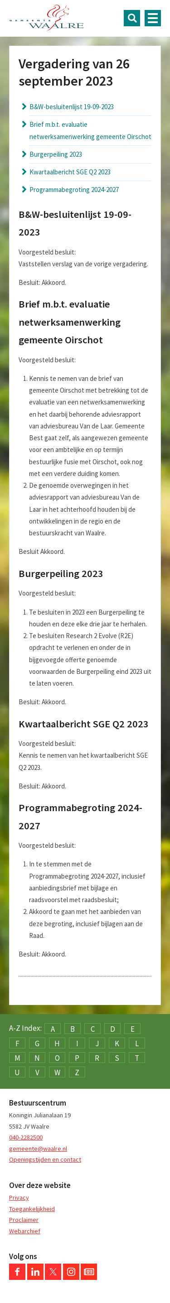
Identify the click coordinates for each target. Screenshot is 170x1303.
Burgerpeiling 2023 (55, 154)
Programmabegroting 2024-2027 (74, 189)
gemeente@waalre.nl (38, 1148)
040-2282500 (26, 1137)
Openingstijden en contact (45, 1159)
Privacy (19, 1197)
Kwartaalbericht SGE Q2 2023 (70, 172)
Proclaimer (24, 1220)
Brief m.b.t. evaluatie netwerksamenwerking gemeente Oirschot (90, 130)
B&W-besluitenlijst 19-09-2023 (71, 106)
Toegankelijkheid (32, 1209)
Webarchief (24, 1231)
